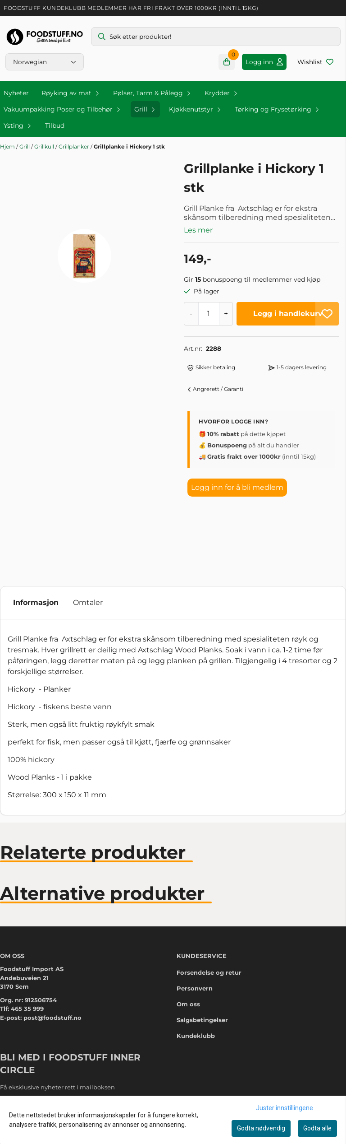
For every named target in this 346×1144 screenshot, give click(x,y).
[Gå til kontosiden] (264, 62)
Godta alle (317, 1128)
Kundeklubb (196, 968)
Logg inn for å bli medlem (237, 487)
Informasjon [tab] (36, 534)
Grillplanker (75, 146)
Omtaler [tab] (88, 534)
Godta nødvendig (261, 1128)
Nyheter (16, 93)
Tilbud (54, 125)
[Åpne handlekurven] (227, 62)
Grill (25, 146)
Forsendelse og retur (209, 904)
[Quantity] (208, 313)
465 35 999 (27, 940)
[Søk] (216, 36)
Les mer (198, 230)
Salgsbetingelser (202, 952)
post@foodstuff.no (52, 949)
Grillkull (44, 146)
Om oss (188, 936)
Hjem (8, 146)
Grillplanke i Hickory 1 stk (129, 146)
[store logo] (44, 37)
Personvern (195, 920)
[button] (327, 313)
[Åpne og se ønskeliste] (315, 62)
